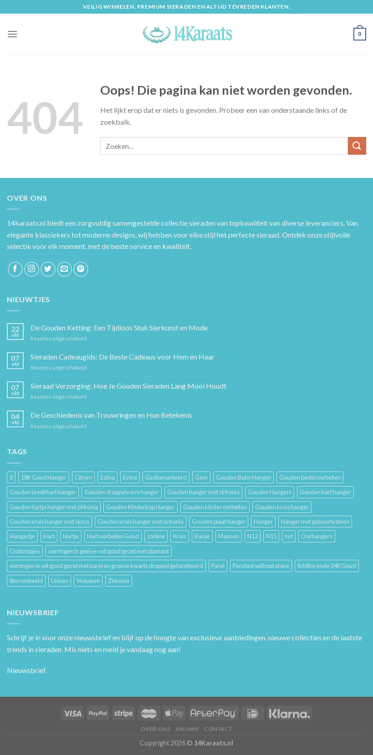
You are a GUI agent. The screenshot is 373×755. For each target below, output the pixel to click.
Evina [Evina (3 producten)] (130, 477)
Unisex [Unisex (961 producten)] (59, 580)
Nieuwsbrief (26, 670)
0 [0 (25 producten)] (11, 477)
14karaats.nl (26, 222)
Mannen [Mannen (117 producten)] (228, 536)
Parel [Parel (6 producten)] (218, 565)
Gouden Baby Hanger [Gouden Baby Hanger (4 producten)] (243, 477)
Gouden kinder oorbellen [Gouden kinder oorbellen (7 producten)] (215, 507)
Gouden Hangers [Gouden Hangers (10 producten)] (269, 492)
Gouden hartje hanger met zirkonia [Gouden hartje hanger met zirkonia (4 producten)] (54, 507)
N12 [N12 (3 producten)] (252, 536)
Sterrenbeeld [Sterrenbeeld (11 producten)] (26, 580)
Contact (218, 728)
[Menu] (12, 34)
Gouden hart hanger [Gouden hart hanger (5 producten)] (325, 492)
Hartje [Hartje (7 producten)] (71, 536)
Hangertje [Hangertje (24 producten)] (22, 536)
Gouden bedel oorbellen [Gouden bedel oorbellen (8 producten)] (310, 477)
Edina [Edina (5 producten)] (107, 477)
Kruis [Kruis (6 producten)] (179, 536)
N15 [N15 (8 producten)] (271, 536)
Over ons (155, 728)
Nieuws (187, 728)
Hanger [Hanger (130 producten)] (263, 521)
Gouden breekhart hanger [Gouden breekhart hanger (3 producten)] (43, 492)
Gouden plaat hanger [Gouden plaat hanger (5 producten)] (218, 521)
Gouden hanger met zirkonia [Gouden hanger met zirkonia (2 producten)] (203, 492)
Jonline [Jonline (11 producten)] (156, 536)
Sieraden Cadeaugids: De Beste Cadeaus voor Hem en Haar (123, 356)
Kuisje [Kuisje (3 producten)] (202, 536)
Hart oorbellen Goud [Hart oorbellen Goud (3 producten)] (113, 536)
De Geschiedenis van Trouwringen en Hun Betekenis (111, 414)
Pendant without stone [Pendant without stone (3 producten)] (261, 565)
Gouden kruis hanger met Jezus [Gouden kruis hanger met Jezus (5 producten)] (49, 521)
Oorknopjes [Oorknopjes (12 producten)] (25, 551)
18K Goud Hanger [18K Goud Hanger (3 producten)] (43, 477)
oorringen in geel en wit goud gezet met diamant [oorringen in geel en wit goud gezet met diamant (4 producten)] (108, 551)
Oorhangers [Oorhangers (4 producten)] (316, 536)
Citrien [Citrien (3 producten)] (83, 477)
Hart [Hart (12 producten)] (49, 536)
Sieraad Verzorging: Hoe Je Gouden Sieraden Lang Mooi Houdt (128, 385)
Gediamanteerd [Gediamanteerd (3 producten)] (166, 477)
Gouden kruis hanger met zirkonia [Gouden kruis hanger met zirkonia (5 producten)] (140, 521)
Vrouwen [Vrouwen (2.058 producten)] (88, 580)
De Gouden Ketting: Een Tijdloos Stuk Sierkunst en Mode (119, 327)
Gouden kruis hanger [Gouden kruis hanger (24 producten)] (282, 507)
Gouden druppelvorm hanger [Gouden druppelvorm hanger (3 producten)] (121, 492)
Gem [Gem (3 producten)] (201, 477)
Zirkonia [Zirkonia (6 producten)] (118, 580)
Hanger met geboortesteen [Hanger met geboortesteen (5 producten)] (315, 521)
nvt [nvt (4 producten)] (289, 536)
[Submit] (357, 146)
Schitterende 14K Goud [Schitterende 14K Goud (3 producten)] (326, 565)
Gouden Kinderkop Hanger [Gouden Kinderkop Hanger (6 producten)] (140, 507)
